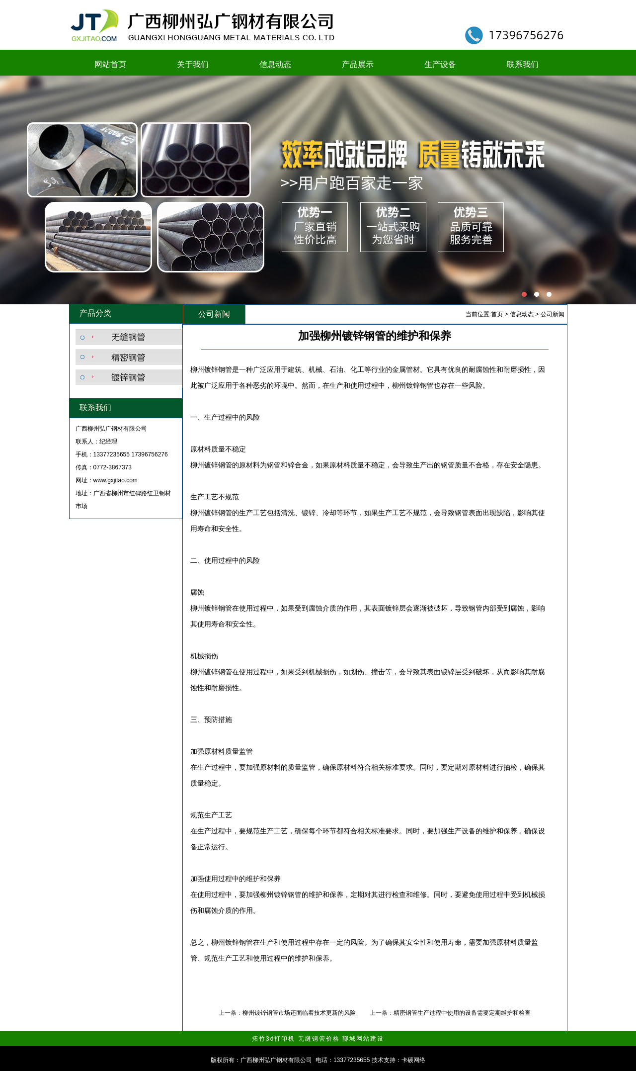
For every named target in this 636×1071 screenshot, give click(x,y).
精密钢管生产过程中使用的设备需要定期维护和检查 (462, 1012)
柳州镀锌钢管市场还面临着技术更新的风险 (299, 1012)
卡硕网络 (413, 1060)
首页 (497, 314)
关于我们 (193, 64)
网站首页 (110, 64)
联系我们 (523, 64)
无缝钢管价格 (319, 1038)
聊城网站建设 (363, 1038)
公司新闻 (552, 314)
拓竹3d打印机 (273, 1038)
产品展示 (358, 64)
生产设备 (440, 64)
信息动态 (275, 64)
